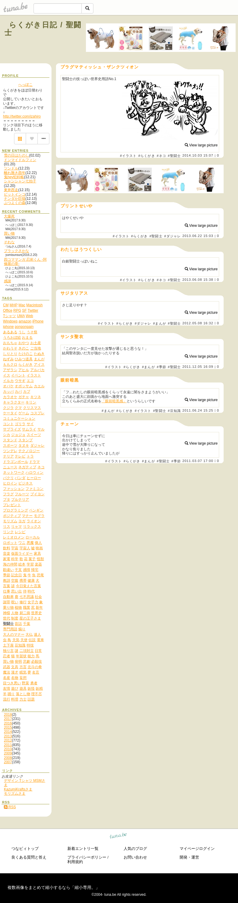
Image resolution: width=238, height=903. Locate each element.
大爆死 (9, 216)
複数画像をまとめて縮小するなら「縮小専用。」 (53, 887)
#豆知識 (174, 410)
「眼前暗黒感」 (114, 401)
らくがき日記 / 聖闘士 (42, 29)
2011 (8, 745)
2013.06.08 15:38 (197, 279)
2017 (8, 719)
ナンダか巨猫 (14, 198)
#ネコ (161, 156)
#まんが (159, 323)
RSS (10, 807)
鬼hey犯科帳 (14, 177)
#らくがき (146, 156)
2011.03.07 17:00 (197, 461)
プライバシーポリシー (86, 857)
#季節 (161, 367)
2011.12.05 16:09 (197, 367)
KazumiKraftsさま (18, 789)
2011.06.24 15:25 (197, 410)
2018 (8, 714)
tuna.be (118, 836)
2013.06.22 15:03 (197, 236)
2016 (8, 723)
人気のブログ (135, 848)
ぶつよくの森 (14, 203)
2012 (8, 740)
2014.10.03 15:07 (197, 156)
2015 (8, 727)
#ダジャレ (172, 236)
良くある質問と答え (28, 857)
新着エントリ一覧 (82, 848)
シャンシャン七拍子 (20, 181)
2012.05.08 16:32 (197, 323)
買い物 (9, 233)
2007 (8, 762)
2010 (8, 749)
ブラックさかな (16, 251)
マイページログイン (197, 848)
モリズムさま (14, 793)
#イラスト (128, 156)
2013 (8, 736)
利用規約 (75, 862)
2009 (8, 753)
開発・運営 (189, 857)
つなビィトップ (25, 848)
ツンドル (11, 168)
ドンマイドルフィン (20, 160)
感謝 (7, 281)
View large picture (201, 145)
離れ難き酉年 (14, 173)
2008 (8, 758)
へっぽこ (25, 84)
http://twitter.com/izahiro (22, 116)
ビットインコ (14, 194)
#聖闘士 (174, 156)
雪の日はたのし (16, 155)
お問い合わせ (135, 857)
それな (9, 242)
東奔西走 (11, 190)
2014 (8, 732)
